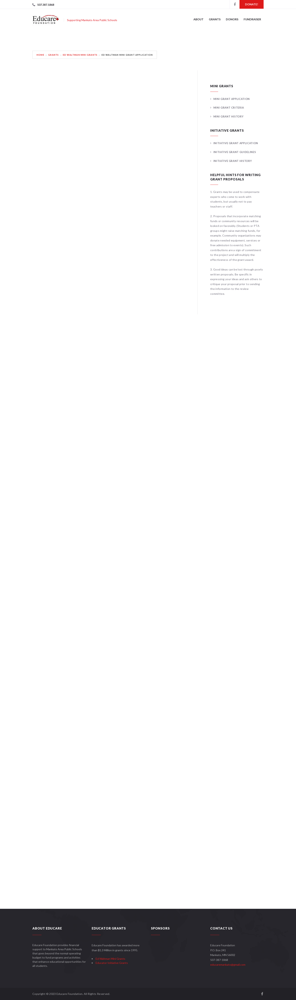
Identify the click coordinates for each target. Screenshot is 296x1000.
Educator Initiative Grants (112, 962)
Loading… (95, 487)
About (198, 19)
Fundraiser (252, 19)
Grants (215, 19)
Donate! (251, 4)
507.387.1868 (45, 4)
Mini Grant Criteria (228, 107)
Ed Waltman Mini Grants (80, 55)
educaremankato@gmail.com (227, 964)
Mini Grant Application (231, 98)
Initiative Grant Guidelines (234, 152)
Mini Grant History (228, 116)
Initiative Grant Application (235, 143)
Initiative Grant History (232, 160)
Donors (232, 19)
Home (40, 55)
